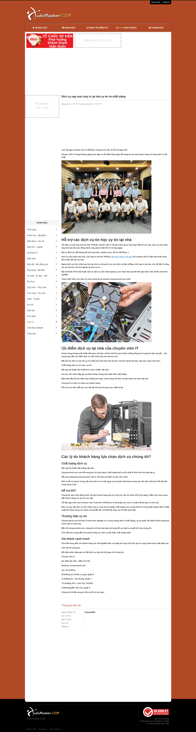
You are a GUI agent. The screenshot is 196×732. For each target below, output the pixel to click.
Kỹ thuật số (42, 253)
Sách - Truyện (42, 299)
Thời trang (42, 229)
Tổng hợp (42, 333)
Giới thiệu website (42, 328)
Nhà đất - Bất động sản (42, 264)
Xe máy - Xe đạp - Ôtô (42, 276)
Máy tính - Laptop (42, 247)
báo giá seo (43, 729)
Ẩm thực (42, 281)
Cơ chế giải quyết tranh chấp (158, 724)
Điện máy (42, 258)
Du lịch (42, 305)
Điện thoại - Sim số (42, 241)
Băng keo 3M (31, 729)
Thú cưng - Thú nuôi (42, 293)
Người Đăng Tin (68, 612)
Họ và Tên (66, 616)
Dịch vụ (42, 322)
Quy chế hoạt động (161, 719)
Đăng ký (166, 2)
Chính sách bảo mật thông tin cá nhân (154, 721)
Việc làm (42, 310)
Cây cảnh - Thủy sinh (42, 287)
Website (65, 626)
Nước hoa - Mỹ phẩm (42, 235)
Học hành (42, 316)
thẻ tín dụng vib (55, 729)
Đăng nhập (155, 2)
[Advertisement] (128, 14)
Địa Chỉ (64, 623)
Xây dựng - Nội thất (42, 270)
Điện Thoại (66, 619)
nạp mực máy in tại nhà (121, 257)
